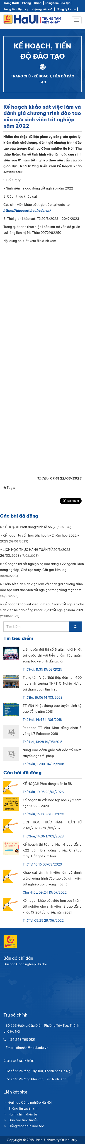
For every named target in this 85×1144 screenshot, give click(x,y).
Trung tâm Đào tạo (57, 3)
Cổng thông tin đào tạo (26, 1126)
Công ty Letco (66, 9)
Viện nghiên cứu (42, 9)
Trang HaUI (11, 3)
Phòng (26, 3)
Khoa (37, 3)
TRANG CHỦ (21, 76)
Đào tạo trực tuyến (23, 1120)
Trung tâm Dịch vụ (15, 9)
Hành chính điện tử (22, 1114)
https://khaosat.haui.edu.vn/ (27, 211)
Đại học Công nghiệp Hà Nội (30, 1103)
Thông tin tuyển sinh (23, 1108)
